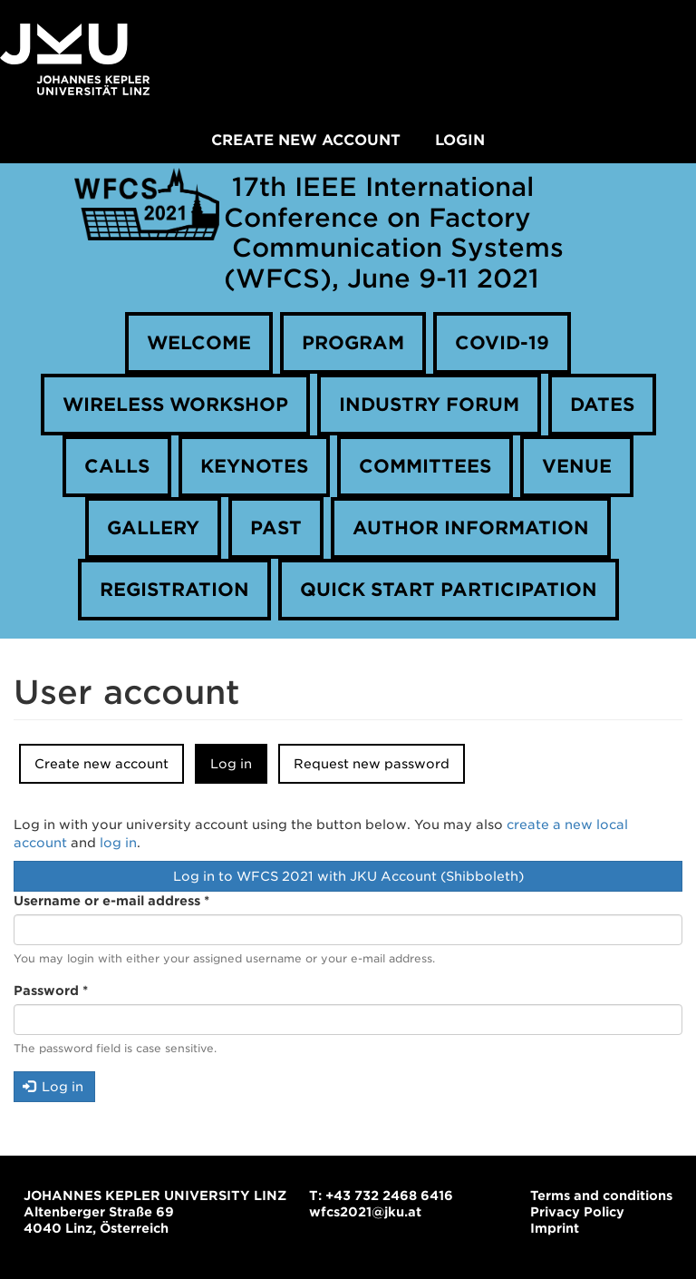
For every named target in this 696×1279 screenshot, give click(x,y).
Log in (238, 769)
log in (118, 842)
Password (51, 990)
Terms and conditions (601, 1195)
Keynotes (254, 466)
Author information (471, 528)
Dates (602, 404)
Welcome (199, 343)
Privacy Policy (577, 1212)
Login (460, 140)
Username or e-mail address (111, 900)
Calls (117, 466)
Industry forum (429, 404)
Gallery (153, 528)
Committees (425, 466)
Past (276, 528)
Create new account (306, 140)
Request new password (372, 764)
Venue (577, 466)
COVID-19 (502, 343)
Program (353, 343)
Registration (174, 589)
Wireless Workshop (175, 404)
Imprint (554, 1228)
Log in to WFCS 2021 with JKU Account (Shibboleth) (348, 876)
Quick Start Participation (448, 589)
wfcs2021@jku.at (365, 1212)
